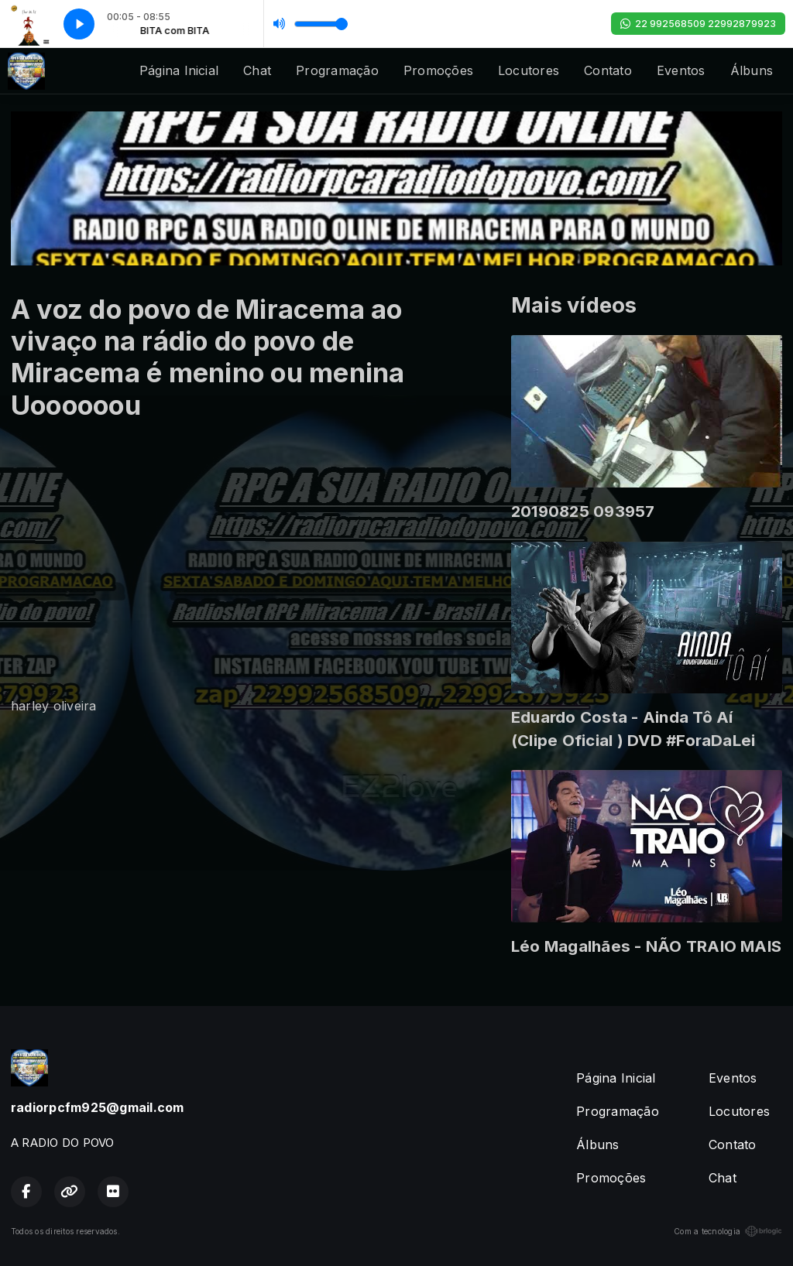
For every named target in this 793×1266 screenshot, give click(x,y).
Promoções (438, 70)
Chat (257, 70)
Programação (337, 70)
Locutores (528, 70)
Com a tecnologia (728, 1231)
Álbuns (751, 70)
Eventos (681, 70)
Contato (608, 70)
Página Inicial (178, 70)
